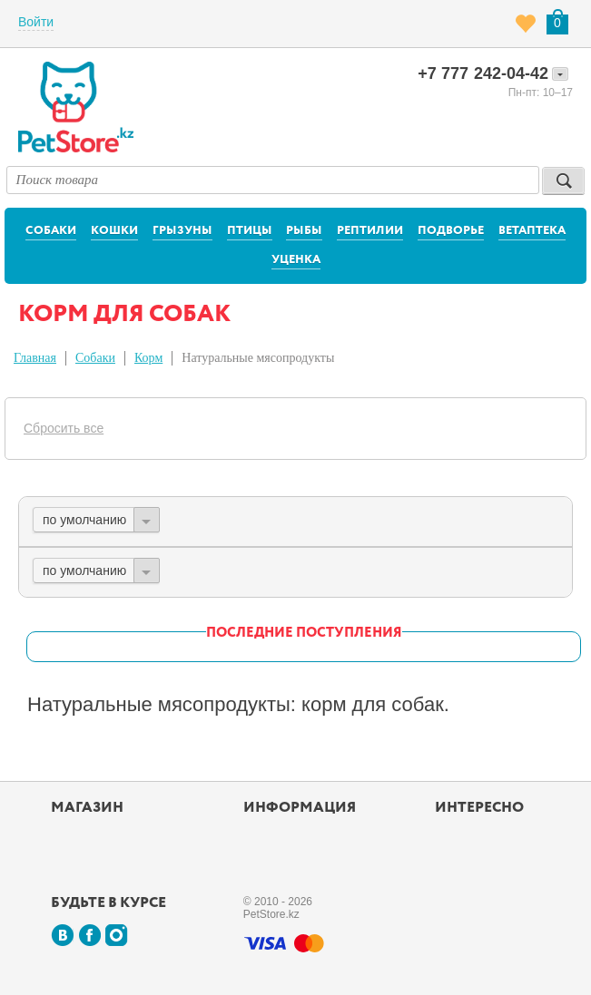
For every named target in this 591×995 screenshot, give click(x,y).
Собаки (50, 231)
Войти (36, 22)
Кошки (114, 231)
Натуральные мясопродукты (258, 358)
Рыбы (304, 231)
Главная (35, 358)
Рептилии (370, 231)
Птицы (249, 231)
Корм (148, 358)
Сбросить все (63, 428)
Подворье (451, 231)
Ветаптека (532, 231)
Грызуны (182, 231)
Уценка (295, 260)
